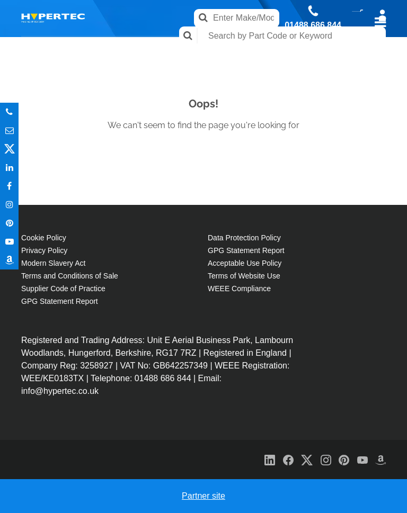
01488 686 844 (313, 25)
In (9, 167)
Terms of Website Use (244, 276)
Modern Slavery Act (53, 263)
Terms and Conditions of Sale (69, 276)
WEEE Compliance (239, 288)
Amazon (9, 260)
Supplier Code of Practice (63, 288)
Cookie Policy (43, 237)
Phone (9, 112)
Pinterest (9, 223)
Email (9, 130)
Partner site (203, 495)
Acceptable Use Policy (244, 263)
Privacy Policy (44, 250)
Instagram (9, 204)
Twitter (9, 149)
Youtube (9, 241)
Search (188, 35)
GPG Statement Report (59, 301)
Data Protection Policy (244, 237)
